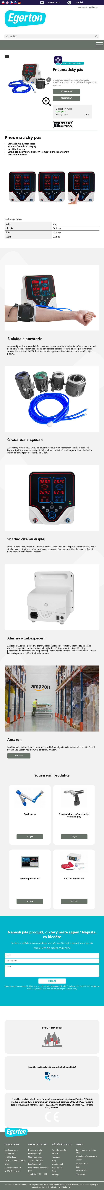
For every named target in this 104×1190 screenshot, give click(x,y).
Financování (80, 1174)
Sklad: (7, 1164)
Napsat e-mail (54, 2)
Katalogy (55, 1174)
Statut (54, 1171)
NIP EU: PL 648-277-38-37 (15, 1160)
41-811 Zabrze (10, 1157)
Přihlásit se (66, 91)
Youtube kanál (57, 1164)
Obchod (19, 756)
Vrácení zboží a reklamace (86, 1156)
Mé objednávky (81, 1163)
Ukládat (79, 1159)
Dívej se (30, 836)
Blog (54, 1160)
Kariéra (55, 1153)
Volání (79, 2)
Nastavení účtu (81, 1170)
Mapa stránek (57, 1167)
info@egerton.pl (34, 1153)
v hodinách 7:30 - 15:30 (37, 1174)
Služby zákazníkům (35, 1157)
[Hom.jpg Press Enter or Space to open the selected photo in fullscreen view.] (28, 79)
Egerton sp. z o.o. (11, 1150)
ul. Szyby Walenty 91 (13, 1167)
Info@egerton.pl (34, 1164)
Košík (78, 1167)
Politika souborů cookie (62, 1184)
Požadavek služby (35, 1150)
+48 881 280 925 (35, 1160)
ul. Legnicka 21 (10, 1153)
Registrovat (66, 98)
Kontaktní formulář (59, 1150)
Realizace (56, 1157)
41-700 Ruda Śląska (12, 1171)
